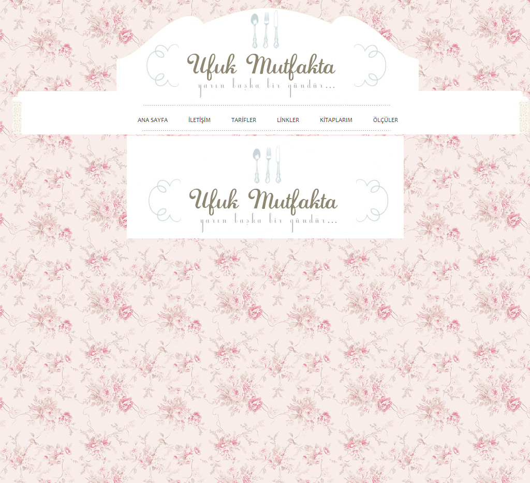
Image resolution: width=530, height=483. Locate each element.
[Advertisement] (469, 301)
